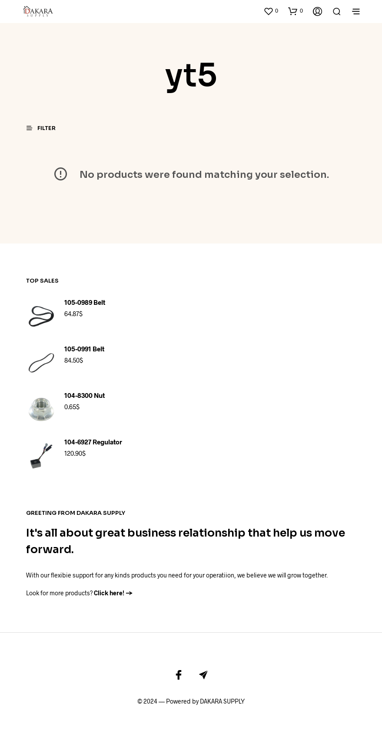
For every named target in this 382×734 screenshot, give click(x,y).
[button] (270, 8)
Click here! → (113, 588)
